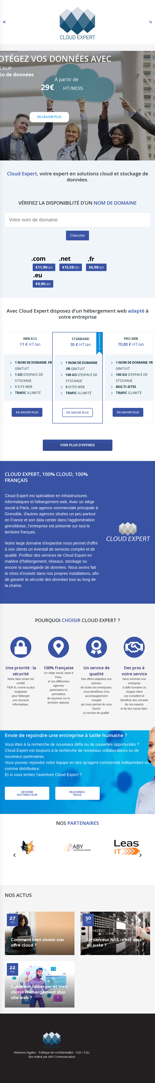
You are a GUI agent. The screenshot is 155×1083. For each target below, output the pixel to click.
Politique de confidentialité (56, 1052)
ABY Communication (61, 1057)
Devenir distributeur (27, 793)
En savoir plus (27, 412)
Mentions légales (25, 1052)
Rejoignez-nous (77, 793)
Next (139, 856)
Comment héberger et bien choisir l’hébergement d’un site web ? (39, 992)
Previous (13, 856)
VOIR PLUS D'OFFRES (77, 445)
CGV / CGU (83, 1052)
